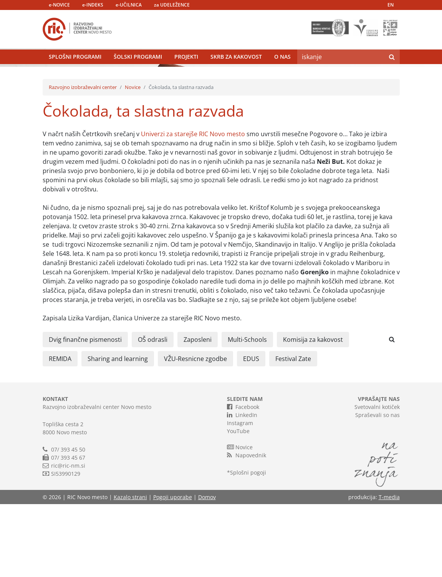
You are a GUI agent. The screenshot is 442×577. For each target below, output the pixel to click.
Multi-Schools (247, 412)
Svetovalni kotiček (377, 479)
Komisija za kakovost (313, 412)
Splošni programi (75, 74)
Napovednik (246, 528)
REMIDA (60, 431)
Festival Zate (293, 431)
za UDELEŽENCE (172, 5)
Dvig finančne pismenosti (85, 412)
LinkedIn (242, 487)
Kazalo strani (130, 570)
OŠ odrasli (152, 412)
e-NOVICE (59, 5)
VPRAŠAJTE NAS (379, 471)
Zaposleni (198, 412)
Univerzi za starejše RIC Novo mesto (193, 207)
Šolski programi (138, 74)
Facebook (243, 479)
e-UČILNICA (129, 5)
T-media (389, 570)
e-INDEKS (92, 5)
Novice (133, 160)
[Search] (340, 75)
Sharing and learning (118, 431)
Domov (207, 570)
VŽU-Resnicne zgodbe (195, 431)
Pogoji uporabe (172, 570)
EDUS (251, 431)
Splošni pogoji (248, 545)
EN (390, 5)
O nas (282, 74)
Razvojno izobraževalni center (83, 160)
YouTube (238, 504)
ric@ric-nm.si (68, 538)
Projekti (186, 74)
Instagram (240, 496)
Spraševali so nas (377, 487)
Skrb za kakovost (236, 74)
